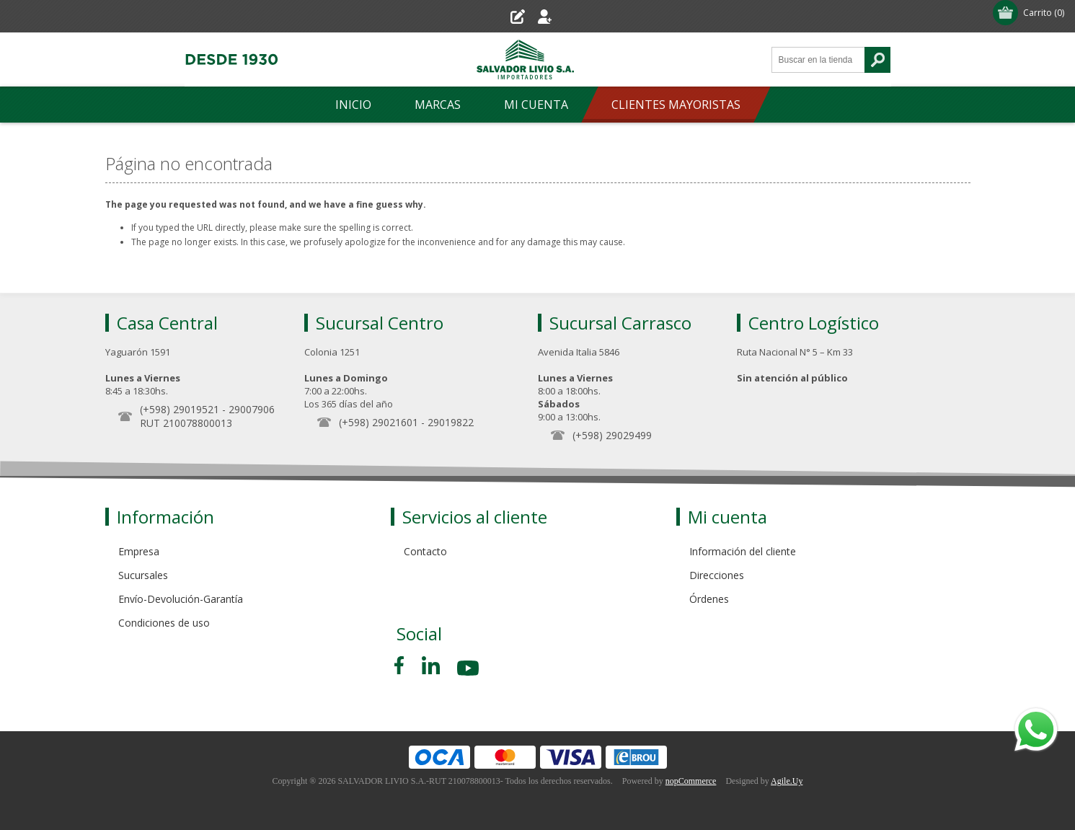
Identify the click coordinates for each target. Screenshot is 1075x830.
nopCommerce (691, 781)
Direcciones (716, 575)
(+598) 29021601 (378, 422)
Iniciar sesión (571, 16)
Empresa (138, 551)
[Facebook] (401, 665)
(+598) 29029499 (612, 435)
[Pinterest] (431, 665)
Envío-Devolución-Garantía (180, 599)
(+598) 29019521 (179, 409)
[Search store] (818, 60)
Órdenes (709, 599)
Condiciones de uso (164, 623)
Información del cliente (742, 551)
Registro (498, 16)
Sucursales (143, 575)
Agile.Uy (786, 781)
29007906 (252, 409)
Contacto (425, 551)
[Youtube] (469, 670)
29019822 (451, 422)
